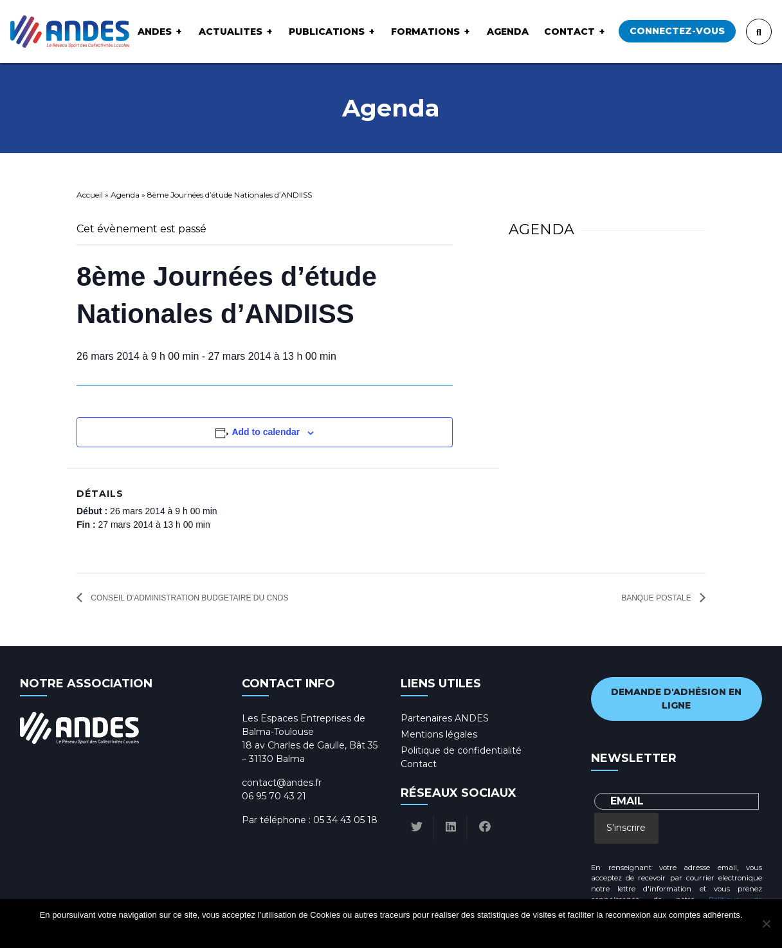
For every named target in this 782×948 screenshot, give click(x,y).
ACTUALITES (230, 31)
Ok (342, 931)
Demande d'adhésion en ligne (676, 698)
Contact (569, 31)
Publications (327, 31)
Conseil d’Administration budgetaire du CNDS (188, 597)
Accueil (90, 195)
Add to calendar (266, 432)
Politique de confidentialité (461, 750)
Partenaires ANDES (445, 718)
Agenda (508, 31)
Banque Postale (657, 597)
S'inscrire (626, 827)
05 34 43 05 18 (345, 820)
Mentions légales (439, 734)
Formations (425, 31)
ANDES (155, 31)
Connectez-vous (677, 31)
